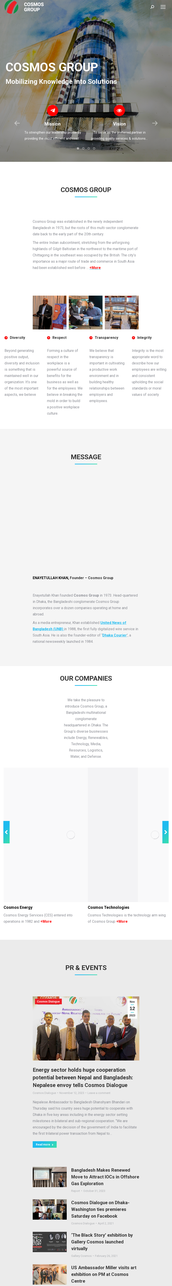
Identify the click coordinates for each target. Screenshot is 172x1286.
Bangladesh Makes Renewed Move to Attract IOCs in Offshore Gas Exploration (105, 1156)
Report (75, 1170)
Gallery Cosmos (81, 1235)
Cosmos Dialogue (48, 981)
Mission (53, 124)
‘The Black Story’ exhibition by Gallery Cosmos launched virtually (102, 1221)
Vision (119, 124)
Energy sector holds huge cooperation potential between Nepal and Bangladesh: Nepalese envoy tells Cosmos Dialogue (83, 1056)
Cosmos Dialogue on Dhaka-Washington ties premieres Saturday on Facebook (100, 1188)
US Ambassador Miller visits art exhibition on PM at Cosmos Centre (103, 1253)
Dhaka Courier (114, 635)
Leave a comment (99, 1072)
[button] (78, 148)
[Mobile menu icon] (163, 6)
